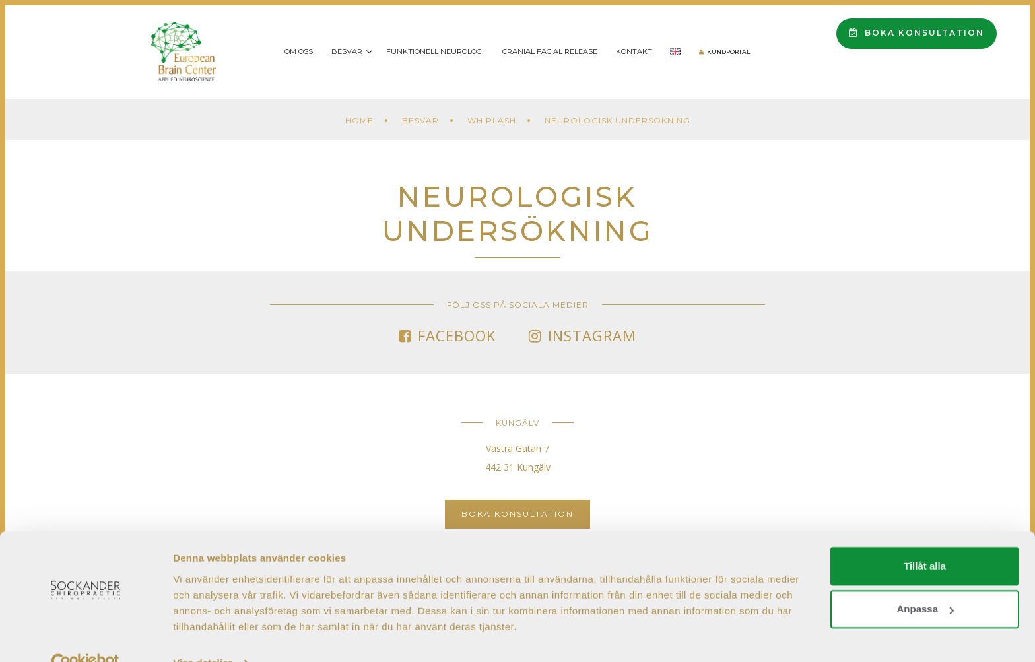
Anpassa (925, 581)
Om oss (298, 51)
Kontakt (634, 51)
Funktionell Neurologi (435, 51)
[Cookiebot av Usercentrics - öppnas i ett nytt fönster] (85, 636)
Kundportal (728, 51)
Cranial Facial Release (549, 51)
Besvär (346, 51)
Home (359, 120)
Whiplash (491, 120)
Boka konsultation (916, 33)
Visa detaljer (202, 636)
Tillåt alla (925, 539)
